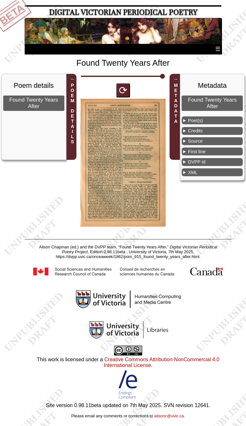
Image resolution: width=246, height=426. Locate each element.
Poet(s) (195, 120)
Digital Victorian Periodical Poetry (123, 12)
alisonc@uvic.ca (169, 415)
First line (196, 151)
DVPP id (196, 161)
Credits (195, 130)
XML (193, 172)
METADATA (175, 103)
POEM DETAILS (72, 113)
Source (195, 141)
